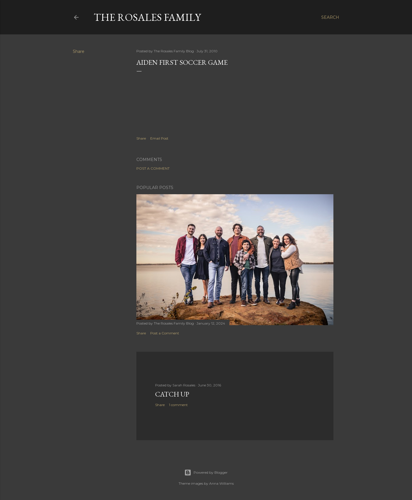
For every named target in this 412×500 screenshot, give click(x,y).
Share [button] (78, 51)
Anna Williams (221, 483)
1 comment (178, 405)
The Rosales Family (147, 17)
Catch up (172, 394)
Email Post (159, 138)
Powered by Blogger (206, 472)
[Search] (330, 17)
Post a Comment (153, 168)
